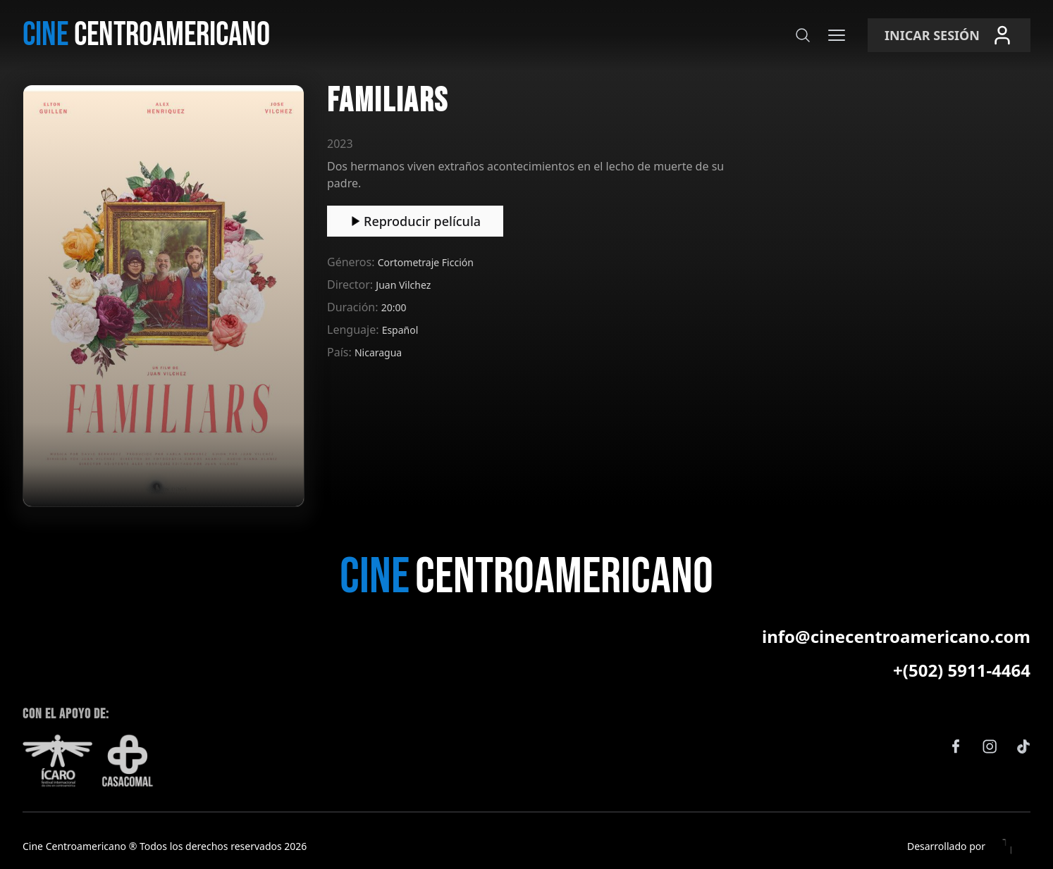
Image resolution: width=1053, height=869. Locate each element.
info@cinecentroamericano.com (896, 636)
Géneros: (352, 262)
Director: (351, 284)
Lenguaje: (354, 329)
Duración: (354, 307)
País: (341, 352)
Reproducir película (415, 221)
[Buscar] (802, 35)
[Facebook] (956, 746)
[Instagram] (990, 746)
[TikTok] (1023, 746)
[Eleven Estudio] (1007, 846)
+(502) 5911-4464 (961, 670)
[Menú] (837, 35)
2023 (340, 143)
